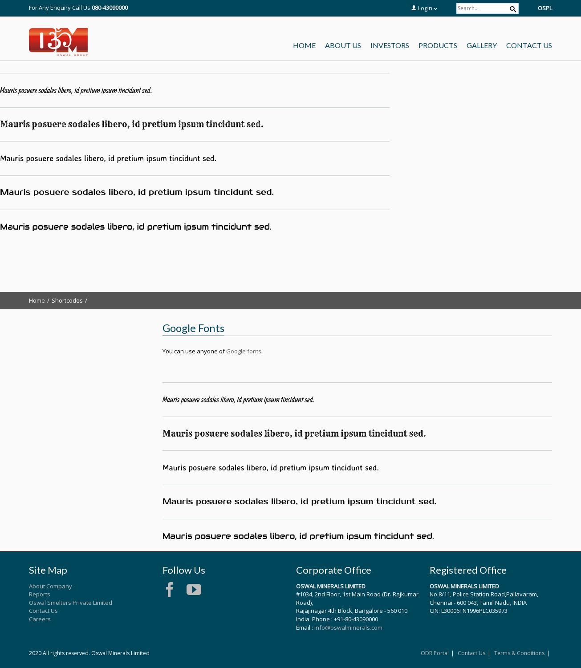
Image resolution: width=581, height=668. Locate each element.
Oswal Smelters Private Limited (70, 603)
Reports (39, 594)
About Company (50, 586)
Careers (40, 619)
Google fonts (243, 351)
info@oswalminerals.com (348, 627)
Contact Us (43, 611)
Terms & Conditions (519, 653)
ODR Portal (435, 653)
